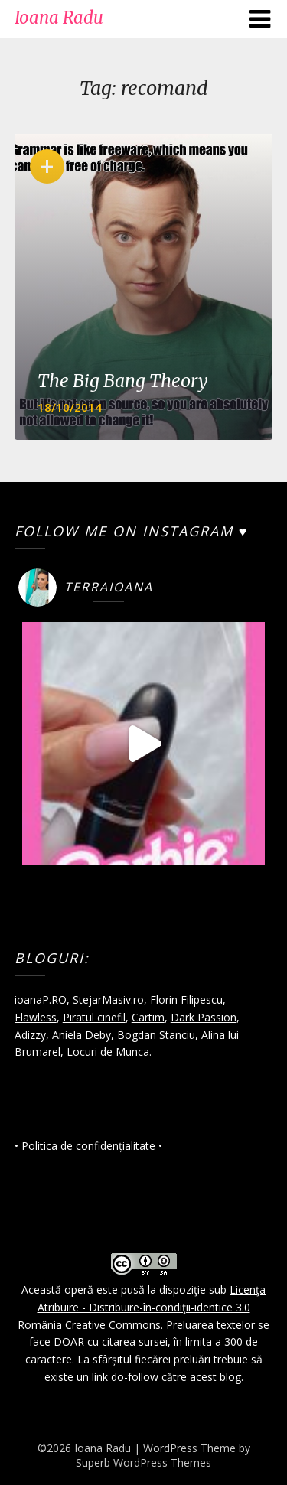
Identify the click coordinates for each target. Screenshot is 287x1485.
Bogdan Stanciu (156, 1034)
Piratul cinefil (94, 1017)
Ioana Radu (59, 17)
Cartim (148, 1017)
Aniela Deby (81, 1034)
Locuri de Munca (108, 1051)
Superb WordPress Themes (143, 1462)
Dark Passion (203, 1017)
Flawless (36, 1017)
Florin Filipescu (186, 999)
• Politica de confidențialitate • (88, 1145)
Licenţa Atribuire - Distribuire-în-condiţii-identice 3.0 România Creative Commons (142, 1307)
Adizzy (30, 1034)
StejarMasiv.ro (108, 999)
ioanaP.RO (41, 999)
